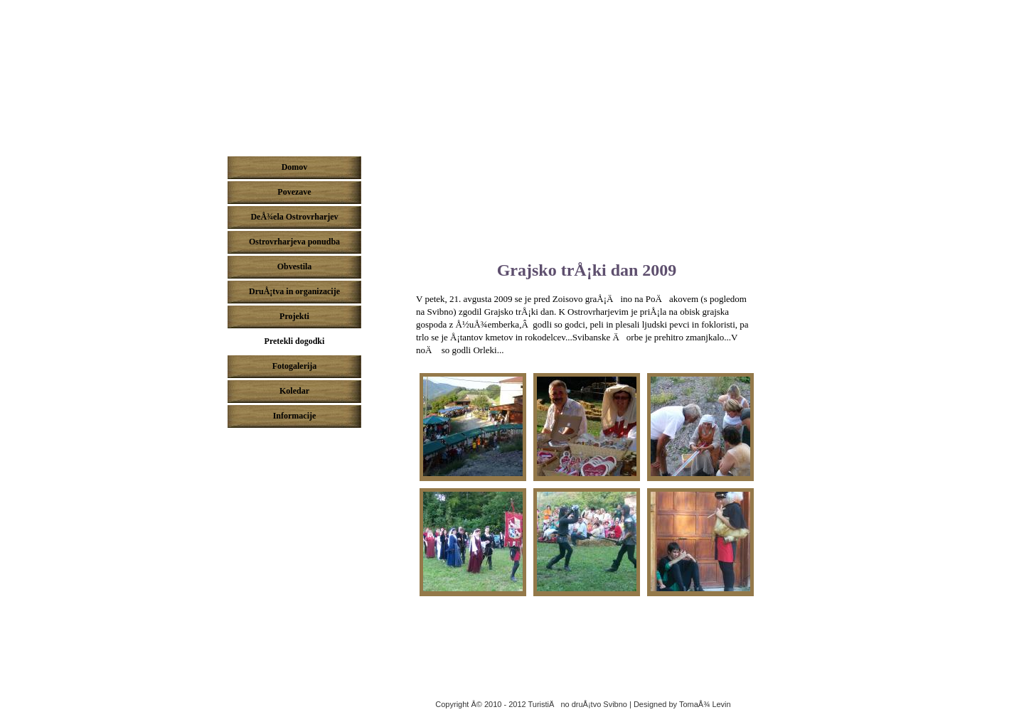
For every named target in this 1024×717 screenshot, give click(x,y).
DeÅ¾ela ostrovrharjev (512, 73)
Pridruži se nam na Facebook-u (298, 444)
